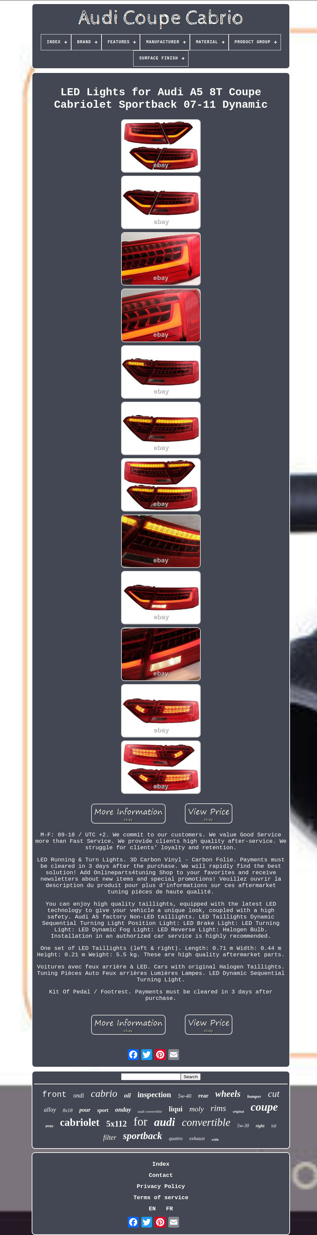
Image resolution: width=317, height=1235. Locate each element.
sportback (142, 1135)
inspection (154, 1094)
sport (102, 1110)
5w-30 (243, 1125)
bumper (254, 1096)
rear (203, 1095)
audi (164, 1122)
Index (160, 1164)
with (215, 1139)
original (238, 1111)
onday (123, 1109)
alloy (50, 1109)
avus (49, 1126)
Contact (161, 1175)
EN (152, 1209)
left (273, 1126)
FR (169, 1209)
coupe (264, 1107)
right (260, 1125)
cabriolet (79, 1122)
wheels (227, 1094)
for (140, 1121)
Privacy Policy (161, 1186)
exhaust (197, 1138)
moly (196, 1109)
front (54, 1094)
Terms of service (160, 1197)
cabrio (104, 1093)
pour (84, 1110)
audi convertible (150, 1111)
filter (109, 1137)
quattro (176, 1138)
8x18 (68, 1110)
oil (127, 1095)
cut (273, 1093)
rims (218, 1108)
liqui (176, 1109)
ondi (78, 1095)
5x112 (116, 1123)
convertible (206, 1122)
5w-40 (184, 1096)
